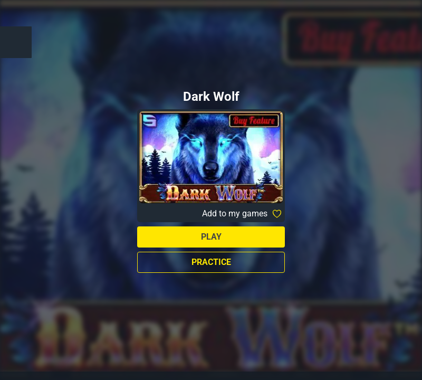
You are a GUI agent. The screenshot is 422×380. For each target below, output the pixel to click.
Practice (211, 262)
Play (211, 237)
